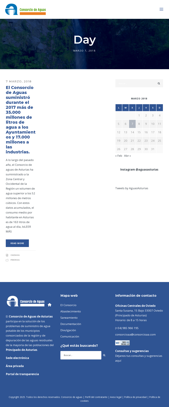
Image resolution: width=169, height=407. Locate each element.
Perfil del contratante (96, 397)
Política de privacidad (135, 397)
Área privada (15, 366)
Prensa (15, 260)
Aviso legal (115, 397)
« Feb (118, 156)
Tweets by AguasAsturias (131, 188)
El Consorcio (68, 305)
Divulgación (68, 330)
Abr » (127, 156)
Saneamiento (69, 317)
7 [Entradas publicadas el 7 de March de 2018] (132, 124)
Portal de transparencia (22, 374)
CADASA (15, 255)
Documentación (70, 324)
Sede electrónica (17, 358)
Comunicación (69, 336)
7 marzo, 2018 (19, 81)
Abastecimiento (70, 311)
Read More (17, 243)
